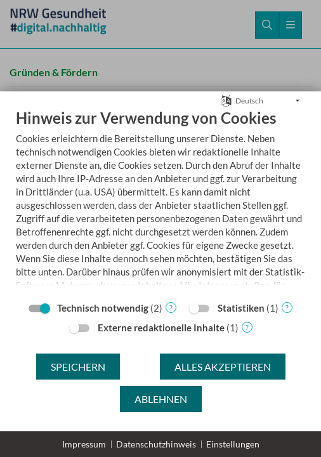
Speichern (78, 367)
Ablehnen (160, 399)
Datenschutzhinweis (156, 444)
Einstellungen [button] (232, 444)
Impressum (84, 444)
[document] (160, 201)
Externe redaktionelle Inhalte (161, 327)
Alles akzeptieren (222, 367)
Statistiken (241, 308)
